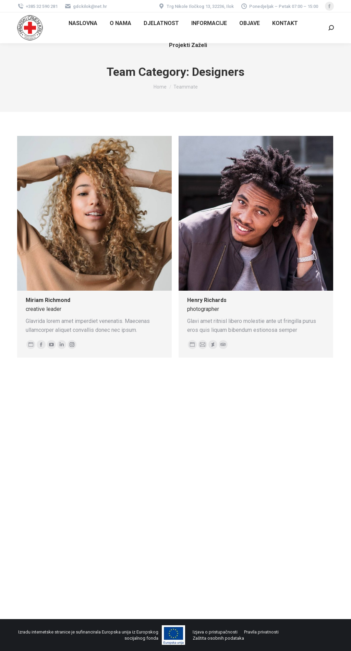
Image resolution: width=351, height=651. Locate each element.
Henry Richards (207, 300)
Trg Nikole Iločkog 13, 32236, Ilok (196, 6)
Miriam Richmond (48, 300)
